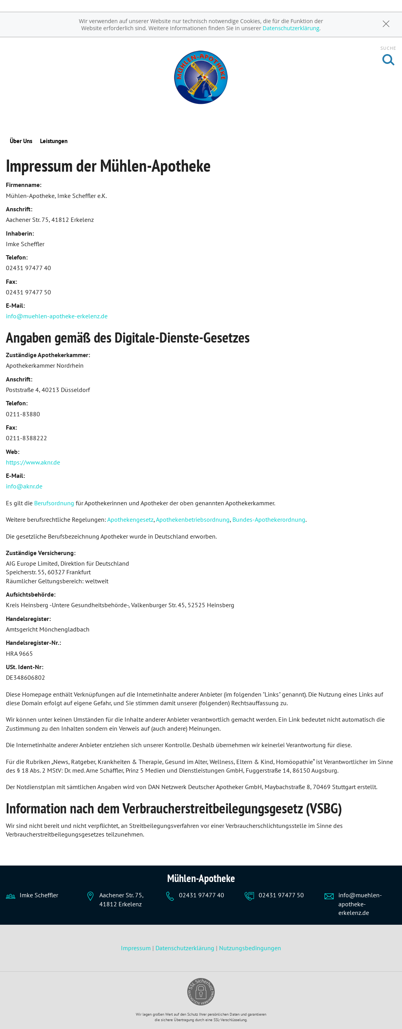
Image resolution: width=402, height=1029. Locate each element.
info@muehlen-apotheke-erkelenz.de (57, 316)
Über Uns (21, 141)
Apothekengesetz (130, 519)
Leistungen (54, 141)
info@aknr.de (24, 486)
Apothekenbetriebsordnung (193, 519)
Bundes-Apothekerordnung (268, 519)
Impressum (136, 948)
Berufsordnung (54, 503)
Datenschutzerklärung (291, 28)
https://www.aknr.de (33, 462)
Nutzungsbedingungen (250, 948)
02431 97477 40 (201, 895)
